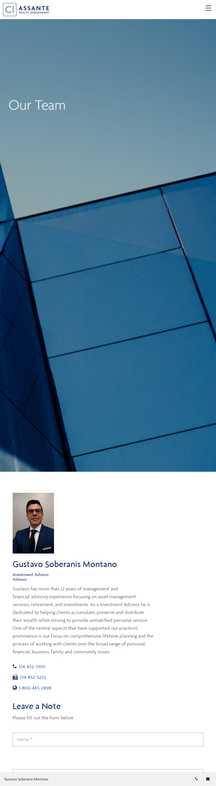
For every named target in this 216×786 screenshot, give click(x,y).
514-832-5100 (29, 666)
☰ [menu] (208, 8)
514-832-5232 (29, 677)
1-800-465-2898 (32, 688)
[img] (108, 236)
